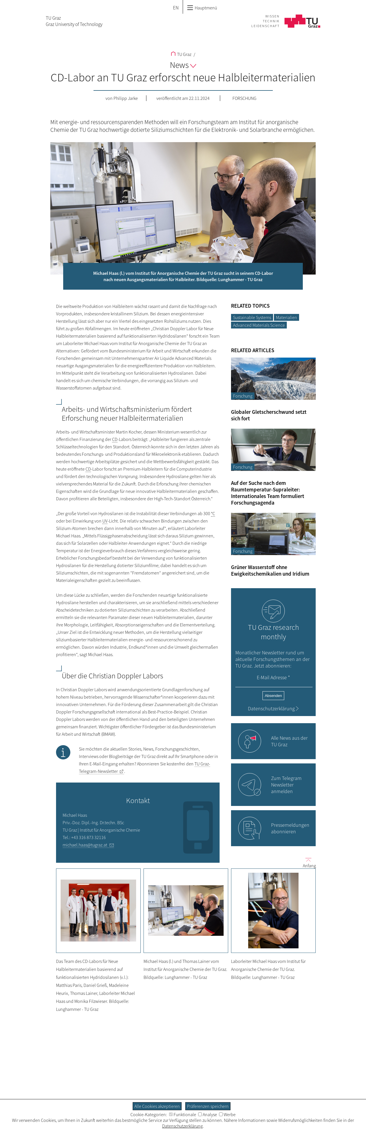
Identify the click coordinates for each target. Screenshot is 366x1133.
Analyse (207, 1114)
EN (176, 8)
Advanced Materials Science (259, 325)
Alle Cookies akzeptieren (157, 1106)
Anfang (307, 862)
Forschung (244, 98)
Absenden (273, 695)
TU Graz (181, 54)
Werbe (227, 1114)
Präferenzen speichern (208, 1106)
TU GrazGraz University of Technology (74, 21)
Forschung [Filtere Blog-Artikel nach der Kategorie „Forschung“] (242, 396)
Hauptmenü (202, 8)
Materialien (286, 317)
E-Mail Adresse (273, 677)
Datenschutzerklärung (271, 708)
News (183, 64)
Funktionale (182, 1114)
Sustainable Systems (252, 317)
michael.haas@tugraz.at (85, 845)
